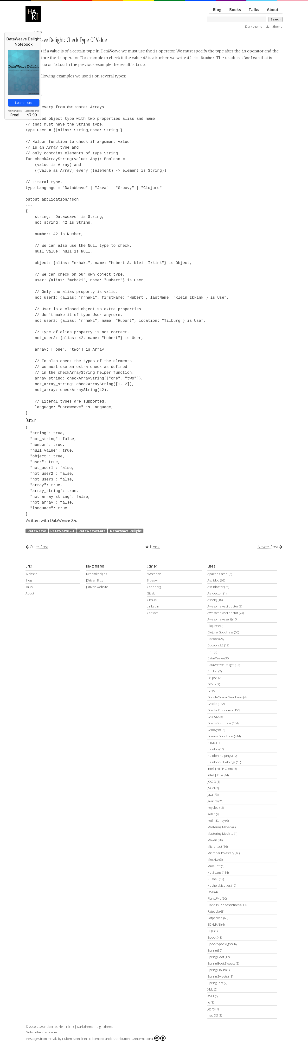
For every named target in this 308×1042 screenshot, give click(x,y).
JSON (211, 788)
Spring (212, 950)
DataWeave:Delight (126, 531)
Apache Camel (217, 574)
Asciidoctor (215, 587)
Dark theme (253, 26)
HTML (211, 742)
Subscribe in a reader (41, 1032)
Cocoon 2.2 (215, 645)
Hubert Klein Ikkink (75, 1038)
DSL (210, 652)
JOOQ (211, 781)
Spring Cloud (216, 970)
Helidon (213, 749)
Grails (211, 716)
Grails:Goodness (219, 723)
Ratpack (213, 911)
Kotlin (211, 814)
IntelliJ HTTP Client (220, 768)
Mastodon (154, 574)
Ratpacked (215, 918)
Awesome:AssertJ (219, 619)
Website (31, 574)
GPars (211, 684)
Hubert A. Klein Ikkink (59, 1026)
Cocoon (213, 639)
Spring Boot (215, 957)
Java (210, 794)
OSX (210, 892)
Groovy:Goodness (220, 736)
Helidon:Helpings (219, 755)
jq (208, 1002)
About (273, 9)
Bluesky (152, 580)
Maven (212, 840)
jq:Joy (211, 1009)
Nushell (212, 879)
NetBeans (214, 872)
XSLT (210, 996)
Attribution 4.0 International (140, 1038)
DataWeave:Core (91, 531)
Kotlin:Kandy (216, 820)
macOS (212, 1015)
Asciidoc (213, 580)
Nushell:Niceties (219, 885)
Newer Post (267, 546)
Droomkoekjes (96, 574)
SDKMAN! (214, 924)
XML (210, 989)
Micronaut (214, 846)
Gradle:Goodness (220, 710)
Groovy (212, 729)
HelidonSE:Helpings (221, 762)
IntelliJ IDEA (215, 775)
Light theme (273, 26)
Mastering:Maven (219, 827)
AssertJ (212, 600)
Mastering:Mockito (220, 833)
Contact (152, 613)
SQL (210, 931)
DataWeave (36, 531)
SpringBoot (215, 983)
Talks (254, 9)
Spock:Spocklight (219, 944)
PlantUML (214, 898)
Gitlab (151, 593)
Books (235, 9)
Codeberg (154, 587)
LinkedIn (153, 606)
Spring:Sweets (217, 976)
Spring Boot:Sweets (221, 963)
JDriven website (97, 587)
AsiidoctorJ (215, 593)
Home (155, 546)
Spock (211, 937)
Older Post (39, 546)
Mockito (213, 859)
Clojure (212, 626)
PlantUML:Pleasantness (224, 905)
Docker (212, 671)
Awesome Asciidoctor (222, 606)
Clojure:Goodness (220, 632)
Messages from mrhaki (41, 1038)
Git (209, 690)
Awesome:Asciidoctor (222, 613)
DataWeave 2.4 (62, 531)
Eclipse (212, 678)
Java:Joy (212, 801)
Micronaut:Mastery (220, 853)
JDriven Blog (94, 580)
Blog (217, 9)
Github (152, 600)
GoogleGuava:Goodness (225, 697)
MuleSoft (213, 866)
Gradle (212, 703)
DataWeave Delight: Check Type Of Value (66, 39)
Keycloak (213, 807)
